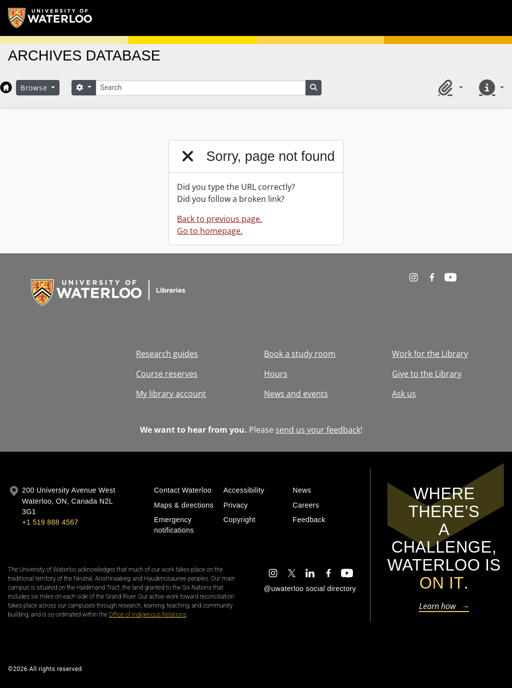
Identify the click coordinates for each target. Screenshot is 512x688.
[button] (449, 87)
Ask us (404, 393)
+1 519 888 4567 (50, 522)
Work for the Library (430, 353)
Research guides (167, 353)
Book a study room (300, 353)
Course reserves (167, 373)
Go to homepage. (209, 230)
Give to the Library (427, 373)
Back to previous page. (219, 218)
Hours (276, 373)
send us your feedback (318, 429)
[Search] (201, 87)
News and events (296, 393)
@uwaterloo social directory (310, 589)
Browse (35, 87)
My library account (171, 393)
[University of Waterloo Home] (50, 18)
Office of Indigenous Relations (147, 614)
